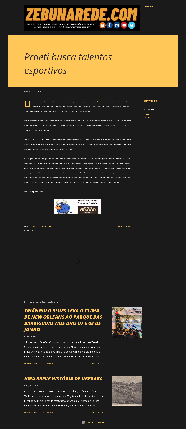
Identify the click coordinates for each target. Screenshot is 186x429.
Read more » (97, 363)
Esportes (147, 118)
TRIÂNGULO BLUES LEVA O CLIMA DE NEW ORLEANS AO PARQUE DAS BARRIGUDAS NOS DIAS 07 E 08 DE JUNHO (63, 320)
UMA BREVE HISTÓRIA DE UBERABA (63, 378)
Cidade (146, 114)
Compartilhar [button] (150, 101)
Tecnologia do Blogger (93, 422)
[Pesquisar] (149, 6)
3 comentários (46, 363)
